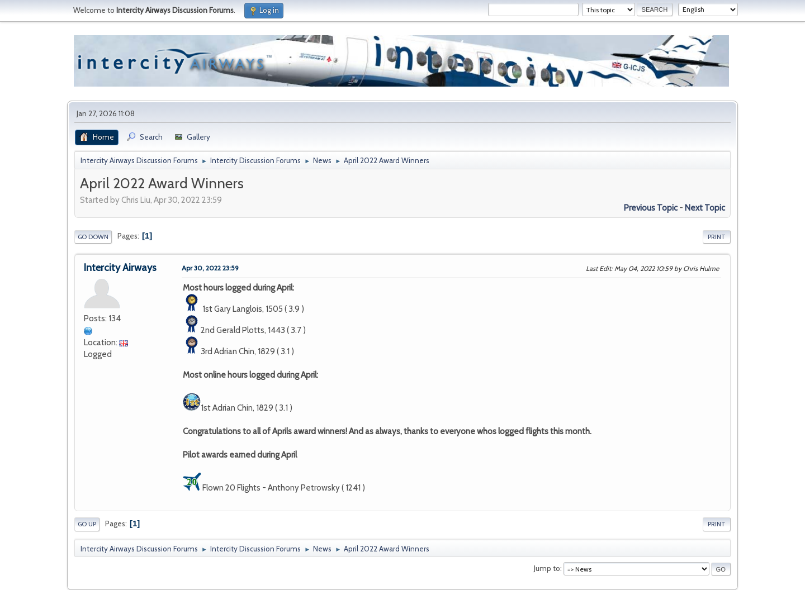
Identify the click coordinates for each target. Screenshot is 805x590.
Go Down (93, 237)
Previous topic (651, 208)
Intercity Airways (120, 267)
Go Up (87, 524)
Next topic (705, 208)
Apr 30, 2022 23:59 (210, 268)
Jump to (547, 568)
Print (717, 237)
